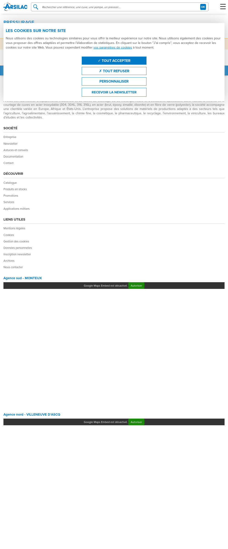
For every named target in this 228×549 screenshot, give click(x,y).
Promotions (10, 195)
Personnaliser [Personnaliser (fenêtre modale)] (114, 81)
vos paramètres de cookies (112, 47)
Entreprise (9, 137)
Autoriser (136, 285)
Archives (8, 261)
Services (8, 202)
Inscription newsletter (17, 254)
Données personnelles (17, 248)
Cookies (8, 235)
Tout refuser (114, 71)
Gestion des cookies (16, 241)
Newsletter (10, 143)
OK (203, 7)
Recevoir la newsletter (114, 92)
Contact (8, 163)
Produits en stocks (15, 189)
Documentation (13, 156)
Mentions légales (14, 228)
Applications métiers (16, 209)
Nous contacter (13, 267)
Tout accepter (114, 60)
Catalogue (10, 183)
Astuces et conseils (15, 150)
